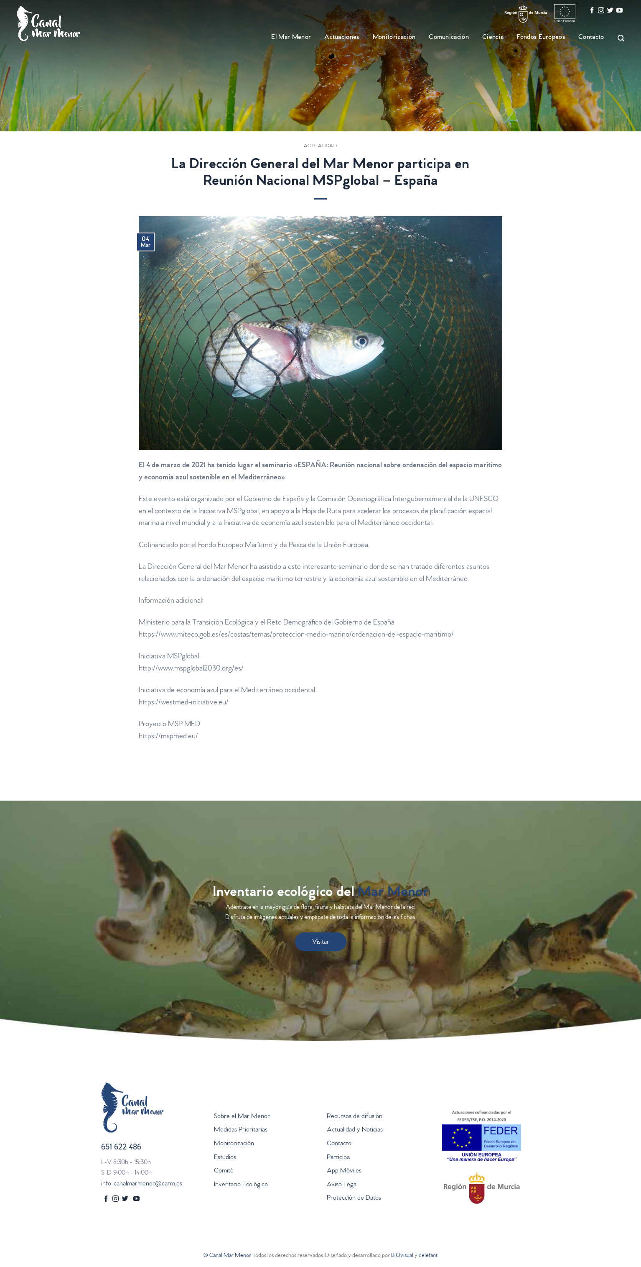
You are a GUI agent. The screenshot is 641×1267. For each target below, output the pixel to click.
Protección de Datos (354, 1198)
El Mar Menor (291, 37)
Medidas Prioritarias (240, 1130)
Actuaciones (341, 37)
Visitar (320, 942)
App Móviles (344, 1171)
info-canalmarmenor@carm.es (141, 1184)
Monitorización (394, 37)
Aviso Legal (342, 1185)
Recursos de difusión (354, 1116)
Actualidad (320, 146)
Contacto (591, 37)
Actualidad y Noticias (355, 1130)
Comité (224, 1171)
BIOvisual (402, 1256)
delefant (428, 1256)
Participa (338, 1157)
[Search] (617, 38)
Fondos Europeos (541, 37)
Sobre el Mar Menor (242, 1116)
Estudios (225, 1157)
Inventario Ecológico (241, 1185)
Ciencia (493, 37)
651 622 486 (121, 1148)
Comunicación (449, 37)
